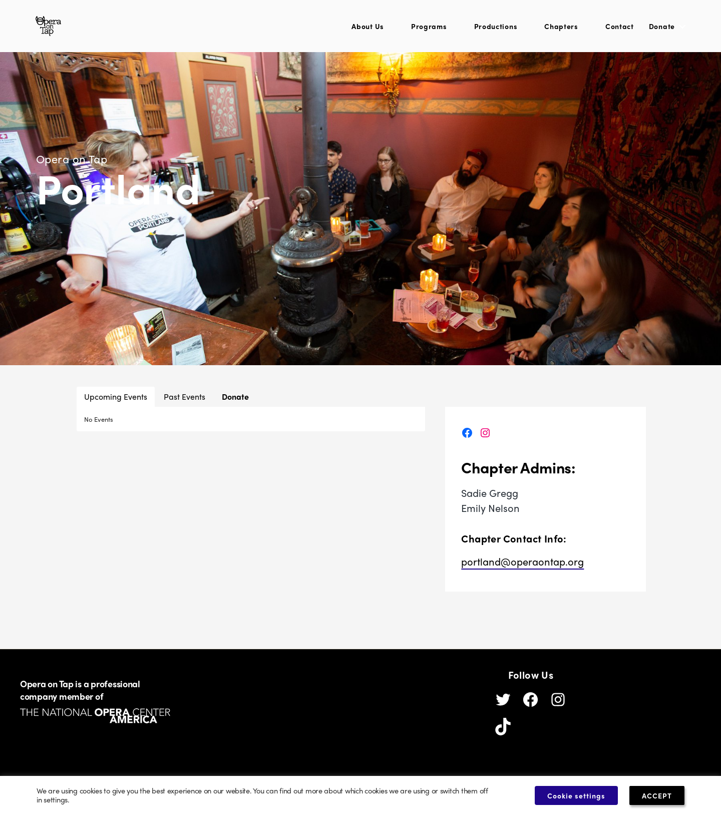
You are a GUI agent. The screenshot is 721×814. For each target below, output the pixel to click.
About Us (367, 29)
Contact (619, 29)
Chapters (561, 29)
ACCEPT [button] (659, 795)
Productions (496, 29)
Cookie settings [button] (575, 795)
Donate (662, 29)
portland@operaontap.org (522, 566)
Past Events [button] (184, 401)
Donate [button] (235, 401)
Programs (429, 29)
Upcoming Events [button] (115, 401)
